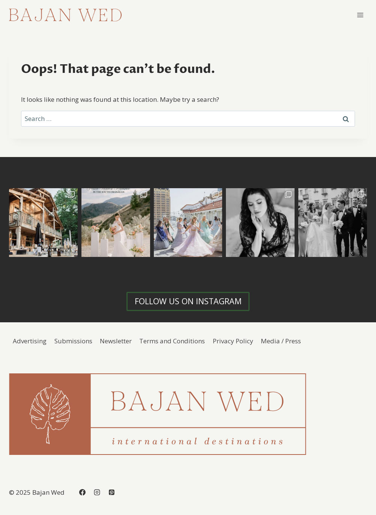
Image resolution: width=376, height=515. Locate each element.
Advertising (30, 341)
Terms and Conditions (172, 341)
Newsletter (116, 341)
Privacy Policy (233, 341)
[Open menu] (360, 15)
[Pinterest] (111, 492)
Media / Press (281, 341)
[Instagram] (96, 492)
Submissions (73, 341)
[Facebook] (82, 492)
